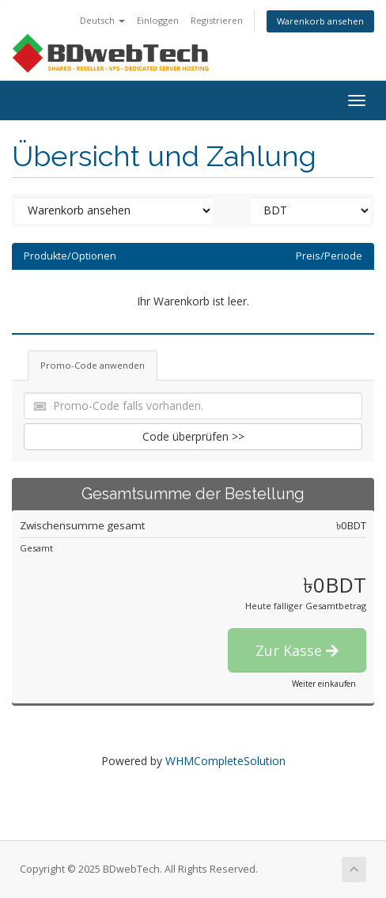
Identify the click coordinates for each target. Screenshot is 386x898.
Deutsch (102, 20)
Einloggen (158, 20)
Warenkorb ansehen (320, 21)
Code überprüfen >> (193, 436)
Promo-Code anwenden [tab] (92, 365)
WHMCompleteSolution (225, 760)
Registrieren (217, 20)
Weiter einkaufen (324, 683)
